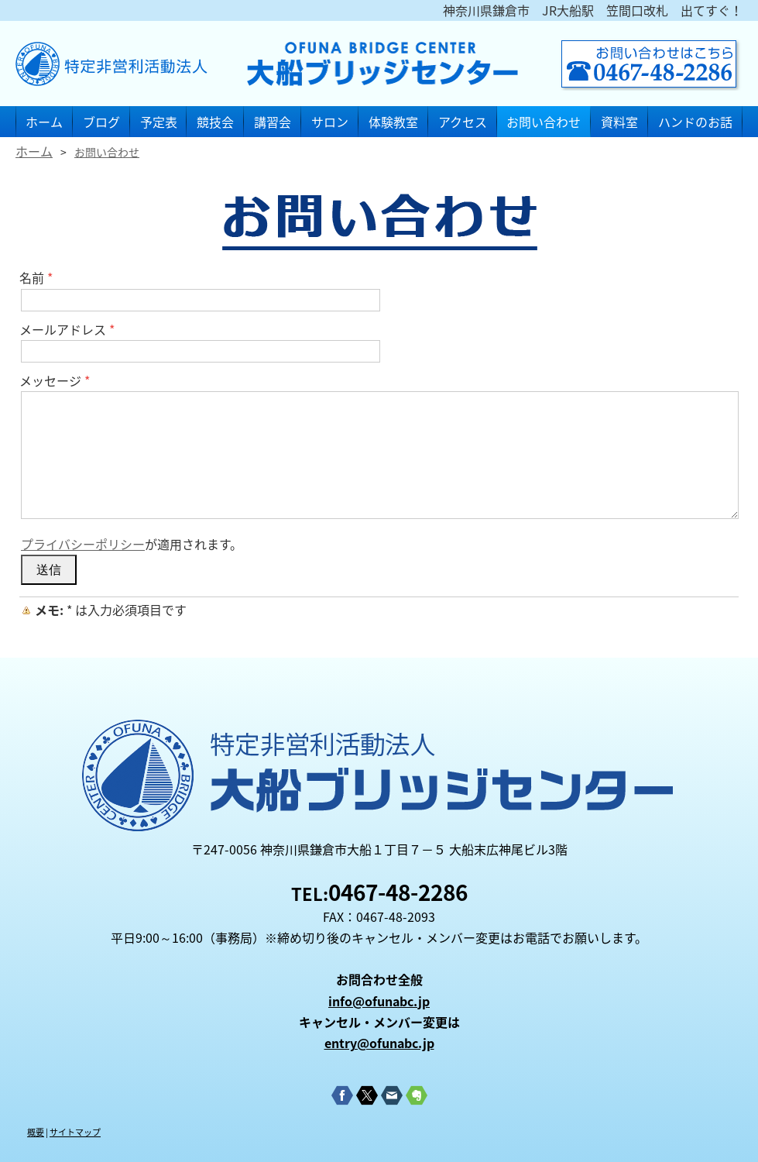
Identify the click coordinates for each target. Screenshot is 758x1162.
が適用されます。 (131, 544)
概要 (35, 1132)
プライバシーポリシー (83, 544)
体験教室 (393, 121)
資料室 (619, 121)
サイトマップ (75, 1132)
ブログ (101, 121)
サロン (329, 121)
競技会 (215, 121)
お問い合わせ (543, 121)
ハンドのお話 (695, 121)
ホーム (44, 121)
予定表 (158, 121)
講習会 (272, 121)
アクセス (462, 121)
